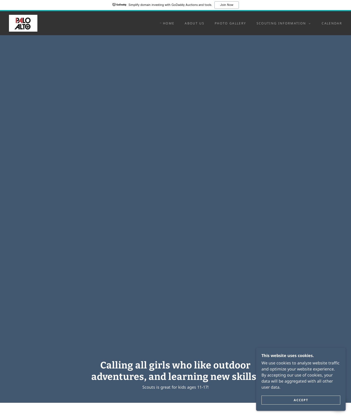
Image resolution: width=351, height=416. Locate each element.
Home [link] (168, 23)
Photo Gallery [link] (230, 23)
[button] (282, 23)
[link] (23, 22)
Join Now (226, 5)
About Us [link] (194, 23)
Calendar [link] (332, 23)
